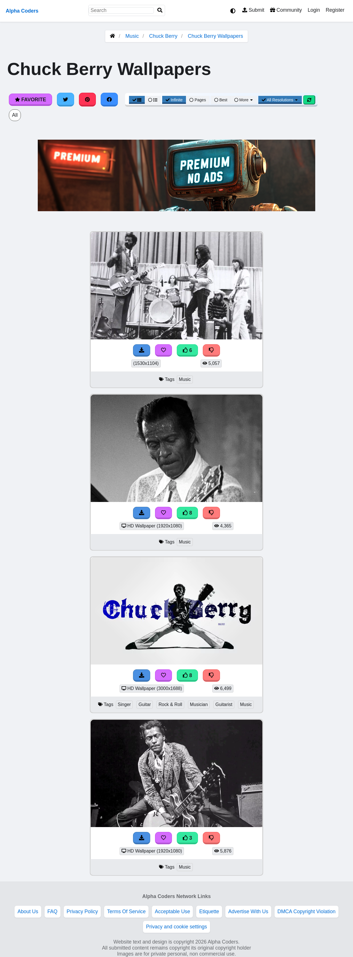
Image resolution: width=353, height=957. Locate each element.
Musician (199, 704)
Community (286, 10)
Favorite (30, 99)
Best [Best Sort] (220, 100)
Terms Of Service (126, 911)
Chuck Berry (163, 36)
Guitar (144, 704)
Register (335, 10)
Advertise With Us (248, 911)
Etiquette (209, 911)
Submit (253, 10)
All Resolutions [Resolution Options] (280, 100)
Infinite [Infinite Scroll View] (174, 100)
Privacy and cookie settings (176, 927)
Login (314, 10)
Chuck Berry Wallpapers (215, 36)
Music (132, 36)
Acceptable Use (172, 911)
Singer (124, 704)
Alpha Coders (22, 11)
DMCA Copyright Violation (306, 911)
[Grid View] (137, 100)
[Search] (160, 10)
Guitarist (223, 704)
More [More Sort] (244, 100)
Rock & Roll (170, 704)
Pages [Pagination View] (197, 100)
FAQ (52, 911)
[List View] (153, 100)
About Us (27, 911)
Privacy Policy (82, 911)
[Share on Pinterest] (87, 99)
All (15, 115)
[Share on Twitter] (65, 99)
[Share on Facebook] (109, 99)
